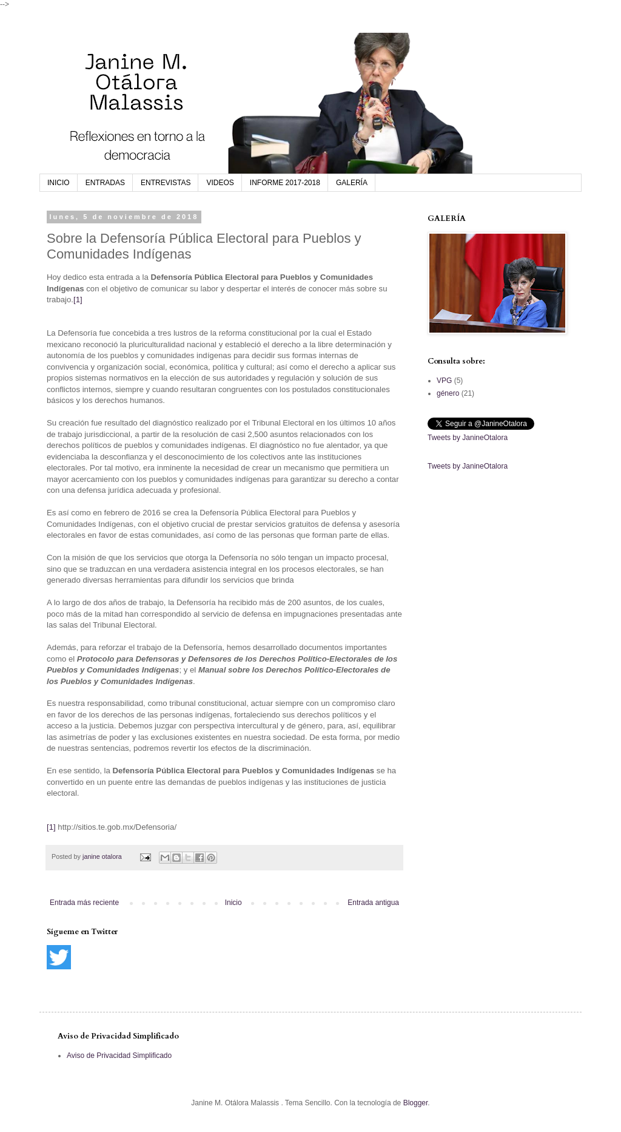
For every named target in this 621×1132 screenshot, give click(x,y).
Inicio (233, 902)
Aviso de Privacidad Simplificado (119, 1055)
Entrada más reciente (84, 902)
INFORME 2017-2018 (285, 182)
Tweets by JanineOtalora (468, 437)
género (448, 393)
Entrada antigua (373, 902)
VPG (444, 380)
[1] (77, 299)
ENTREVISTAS (165, 182)
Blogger (415, 1103)
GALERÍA (352, 182)
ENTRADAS (105, 182)
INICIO (58, 182)
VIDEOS (219, 182)
